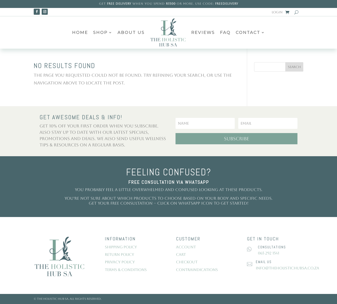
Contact (248, 32)
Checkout (187, 262)
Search (294, 67)
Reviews (203, 32)
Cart (181, 254)
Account (186, 247)
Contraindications (197, 270)
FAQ (225, 32)
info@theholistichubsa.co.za (287, 268)
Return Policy (119, 254)
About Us (131, 32)
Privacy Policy (120, 262)
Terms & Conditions (126, 270)
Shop (100, 32)
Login (277, 12)
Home (80, 32)
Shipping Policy (121, 247)
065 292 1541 (268, 253)
